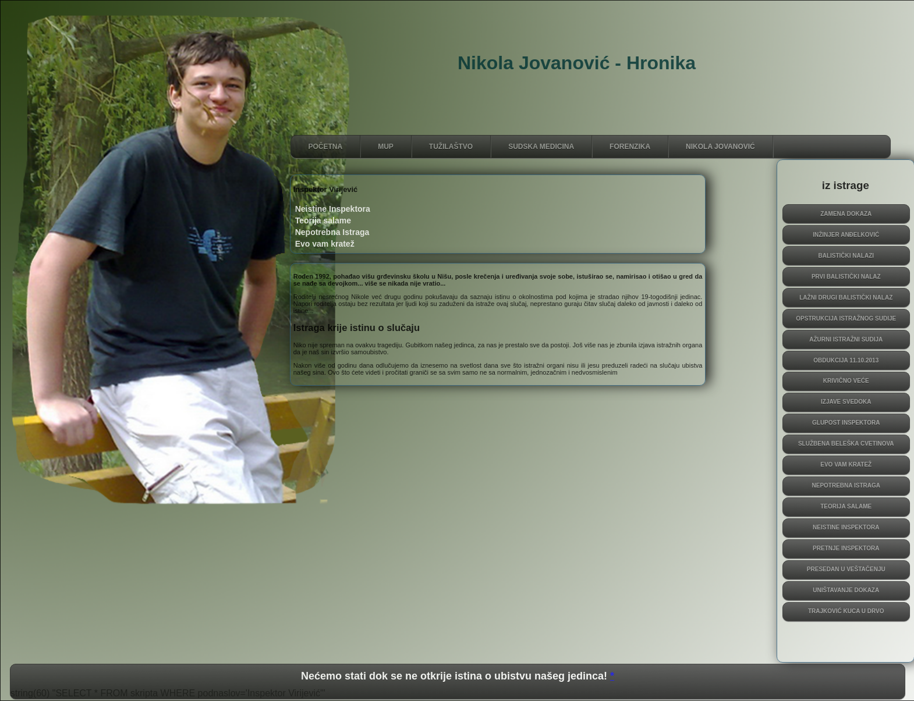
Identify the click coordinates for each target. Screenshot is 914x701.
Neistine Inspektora (846, 527)
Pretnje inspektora (846, 548)
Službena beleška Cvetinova (846, 443)
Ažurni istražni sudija (846, 339)
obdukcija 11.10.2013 (845, 360)
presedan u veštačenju (846, 569)
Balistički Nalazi (846, 255)
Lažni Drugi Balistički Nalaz (845, 297)
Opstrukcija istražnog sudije (846, 318)
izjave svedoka (846, 401)
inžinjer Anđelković (846, 235)
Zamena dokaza (846, 214)
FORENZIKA (630, 147)
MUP (386, 147)
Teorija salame (846, 506)
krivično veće (846, 381)
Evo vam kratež (846, 464)
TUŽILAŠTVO (451, 147)
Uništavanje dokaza (846, 590)
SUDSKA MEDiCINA (541, 147)
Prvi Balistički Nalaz (846, 276)
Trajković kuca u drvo (846, 611)
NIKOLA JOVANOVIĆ (720, 147)
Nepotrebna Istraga (846, 485)
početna (326, 147)
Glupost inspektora (846, 422)
